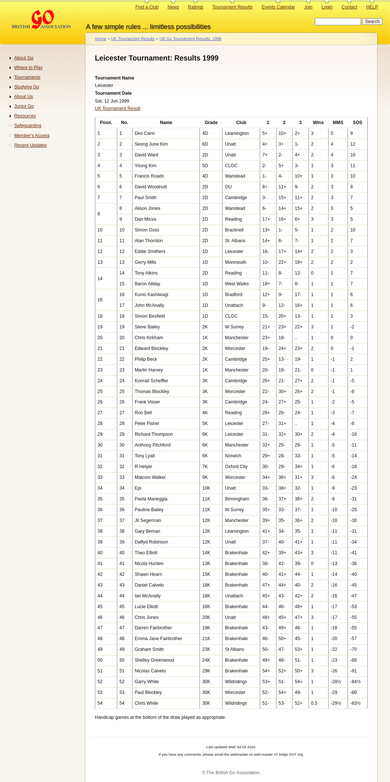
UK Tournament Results (133, 38)
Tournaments (27, 77)
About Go (23, 58)
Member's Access (31, 135)
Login (327, 7)
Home (100, 38)
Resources (25, 116)
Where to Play (28, 67)
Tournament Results (232, 7)
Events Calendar (278, 7)
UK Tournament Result (117, 108)
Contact (349, 7)
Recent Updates (30, 145)
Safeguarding (27, 125)
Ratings (195, 7)
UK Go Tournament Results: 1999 (190, 38)
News (173, 7)
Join (308, 7)
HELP (372, 7)
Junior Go (24, 106)
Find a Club (147, 7)
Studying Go (26, 87)
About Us (23, 96)
